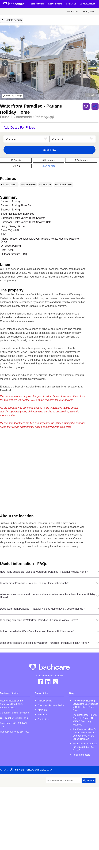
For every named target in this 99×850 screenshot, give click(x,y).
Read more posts (81, 754)
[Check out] (72, 139)
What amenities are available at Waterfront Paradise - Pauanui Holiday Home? (49, 642)
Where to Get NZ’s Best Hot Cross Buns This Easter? (84, 746)
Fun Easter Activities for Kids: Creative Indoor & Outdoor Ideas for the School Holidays (84, 734)
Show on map (48, 166)
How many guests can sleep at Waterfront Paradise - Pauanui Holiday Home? (49, 571)
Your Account (87, 4)
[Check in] (27, 139)
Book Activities (37, 4)
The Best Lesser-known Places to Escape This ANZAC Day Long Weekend (84, 720)
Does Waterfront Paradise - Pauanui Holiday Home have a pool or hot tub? (49, 608)
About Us (42, 714)
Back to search (13, 20)
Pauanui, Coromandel (27, 117)
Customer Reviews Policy (51, 705)
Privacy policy (45, 700)
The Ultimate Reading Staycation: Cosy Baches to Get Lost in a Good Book (85, 705)
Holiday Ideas (89, 11)
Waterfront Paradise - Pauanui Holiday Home (32, 109)
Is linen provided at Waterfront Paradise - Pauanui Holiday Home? (49, 631)
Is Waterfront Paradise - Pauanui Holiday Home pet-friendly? (49, 583)
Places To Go (72, 11)
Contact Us (71, 4)
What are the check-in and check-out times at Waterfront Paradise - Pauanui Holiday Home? (49, 596)
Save (86, 106)
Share (95, 106)
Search (90, 780)
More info (42, 710)
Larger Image (12, 96)
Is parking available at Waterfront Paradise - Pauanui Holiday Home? (49, 620)
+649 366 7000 (21, 731)
